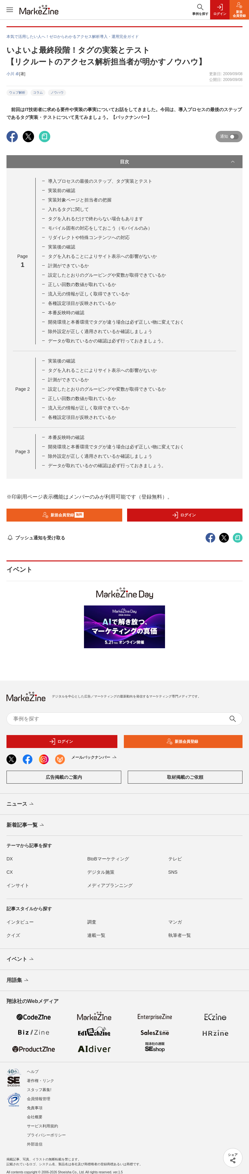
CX (9, 872)
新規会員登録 (63, 515)
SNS (173, 872)
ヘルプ (33, 1071)
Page (22, 389)
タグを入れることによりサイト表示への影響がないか (102, 256)
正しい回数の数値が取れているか (82, 284)
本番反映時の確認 (66, 312)
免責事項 (34, 1108)
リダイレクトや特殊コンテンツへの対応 (89, 237)
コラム (38, 92)
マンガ (175, 922)
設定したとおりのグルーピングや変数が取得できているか (107, 275)
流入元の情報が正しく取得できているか (89, 293)
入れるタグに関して (68, 209)
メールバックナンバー (94, 757)
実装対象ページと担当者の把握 (80, 199)
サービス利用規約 (42, 1126)
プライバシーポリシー (46, 1135)
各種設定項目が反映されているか (82, 303)
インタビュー (20, 922)
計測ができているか (68, 265)
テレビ (175, 858)
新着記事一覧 (25, 825)
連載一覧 (96, 935)
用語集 (18, 980)
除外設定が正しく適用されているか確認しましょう (100, 331)
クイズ (13, 935)
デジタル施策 (100, 872)
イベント (20, 959)
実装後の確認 (61, 246)
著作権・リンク (40, 1080)
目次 (178, 161)
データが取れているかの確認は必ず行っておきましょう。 (107, 340)
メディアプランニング (110, 885)
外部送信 (34, 1144)
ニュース (20, 804)
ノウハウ (57, 92)
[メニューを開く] (9, 9)
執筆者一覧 (179, 935)
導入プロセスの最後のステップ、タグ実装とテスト (100, 181)
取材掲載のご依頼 (185, 777)
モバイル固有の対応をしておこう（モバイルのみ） (100, 228)
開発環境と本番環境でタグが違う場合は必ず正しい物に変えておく (116, 322)
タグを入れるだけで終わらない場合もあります (95, 218)
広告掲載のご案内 (64, 777)
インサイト (17, 885)
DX (9, 858)
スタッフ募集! (39, 1090)
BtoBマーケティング (108, 858)
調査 (91, 922)
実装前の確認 (61, 190)
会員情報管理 (38, 1099)
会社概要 (34, 1117)
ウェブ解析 (17, 92)
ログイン (184, 515)
